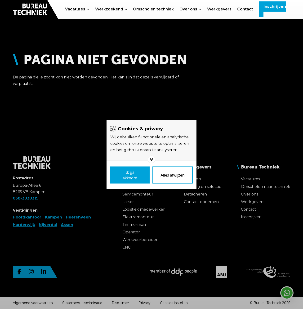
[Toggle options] (151, 159)
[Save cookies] (130, 175)
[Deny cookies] (172, 175)
